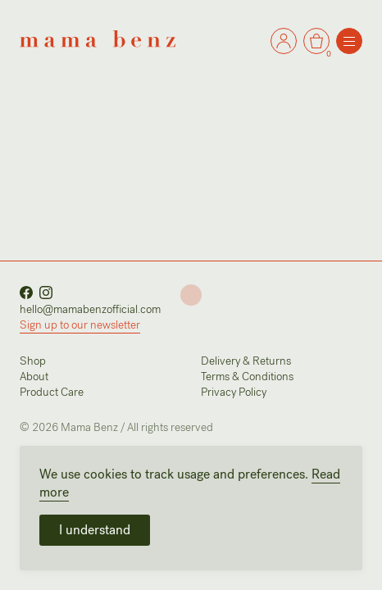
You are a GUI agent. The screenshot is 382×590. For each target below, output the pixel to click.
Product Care (52, 392)
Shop (33, 361)
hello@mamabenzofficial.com (90, 309)
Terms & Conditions (247, 376)
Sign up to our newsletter (80, 325)
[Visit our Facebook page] (26, 290)
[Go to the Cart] (283, 41)
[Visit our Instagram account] (45, 290)
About (34, 376)
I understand (94, 529)
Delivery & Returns (246, 361)
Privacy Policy (233, 392)
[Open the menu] (349, 41)
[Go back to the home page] (97, 38)
